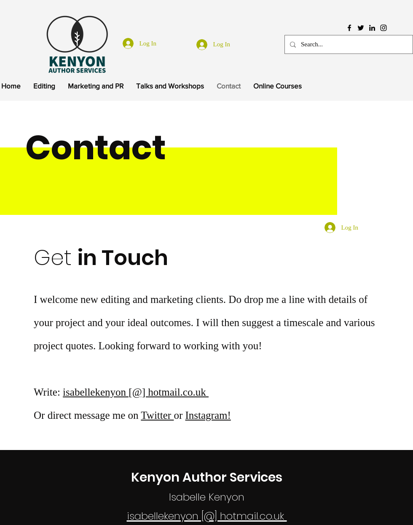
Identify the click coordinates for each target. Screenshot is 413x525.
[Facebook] (349, 28)
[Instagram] (383, 28)
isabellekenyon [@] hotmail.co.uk (136, 392)
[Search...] (348, 44)
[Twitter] (361, 28)
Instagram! (208, 415)
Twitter (157, 415)
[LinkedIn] (372, 28)
